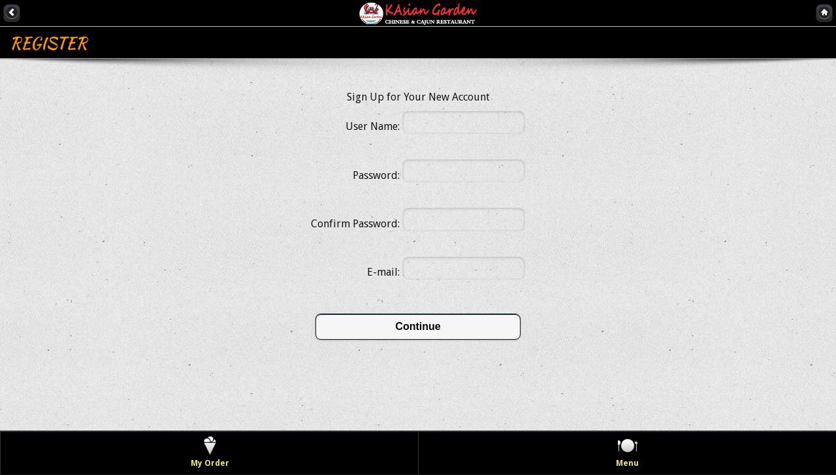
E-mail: (383, 272)
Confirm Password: (355, 224)
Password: (376, 175)
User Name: (373, 126)
